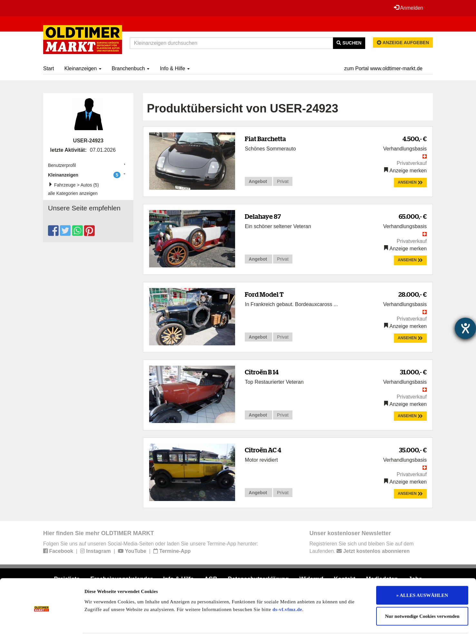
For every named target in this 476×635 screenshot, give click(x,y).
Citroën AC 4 (263, 450)
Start (48, 68)
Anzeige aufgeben (403, 42)
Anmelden (408, 8)
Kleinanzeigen (82, 68)
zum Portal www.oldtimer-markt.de (383, 68)
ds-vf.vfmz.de (287, 585)
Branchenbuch (131, 68)
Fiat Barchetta (265, 138)
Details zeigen (332, 622)
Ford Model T (264, 294)
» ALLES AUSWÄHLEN (422, 571)
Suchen (349, 42)
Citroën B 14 (262, 372)
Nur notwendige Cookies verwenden (422, 592)
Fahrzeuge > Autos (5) (75, 185)
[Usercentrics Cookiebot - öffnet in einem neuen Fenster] (42, 622)
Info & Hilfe (175, 68)
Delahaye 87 (263, 216)
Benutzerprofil (62, 165)
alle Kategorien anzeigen (73, 193)
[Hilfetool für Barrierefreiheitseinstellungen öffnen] (465, 328)
